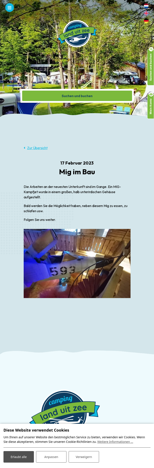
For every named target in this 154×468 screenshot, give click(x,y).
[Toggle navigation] (9, 7)
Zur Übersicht (37, 148)
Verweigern (84, 457)
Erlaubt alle (19, 457)
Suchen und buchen (77, 96)
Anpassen (51, 457)
